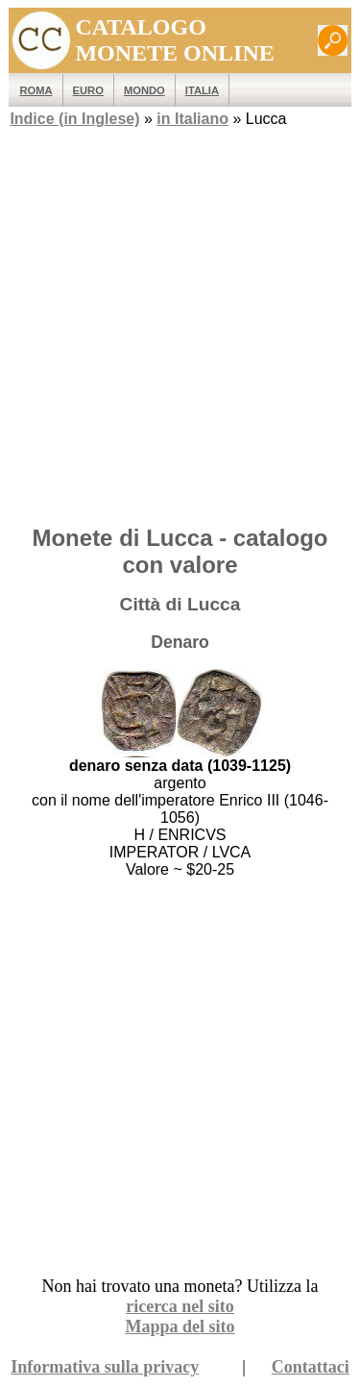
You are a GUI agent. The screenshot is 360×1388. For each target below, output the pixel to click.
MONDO (144, 90)
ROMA (35, 90)
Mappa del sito (179, 1326)
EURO (88, 90)
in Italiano (192, 119)
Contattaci (310, 1366)
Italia (202, 90)
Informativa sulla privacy (105, 1366)
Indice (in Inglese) (74, 119)
